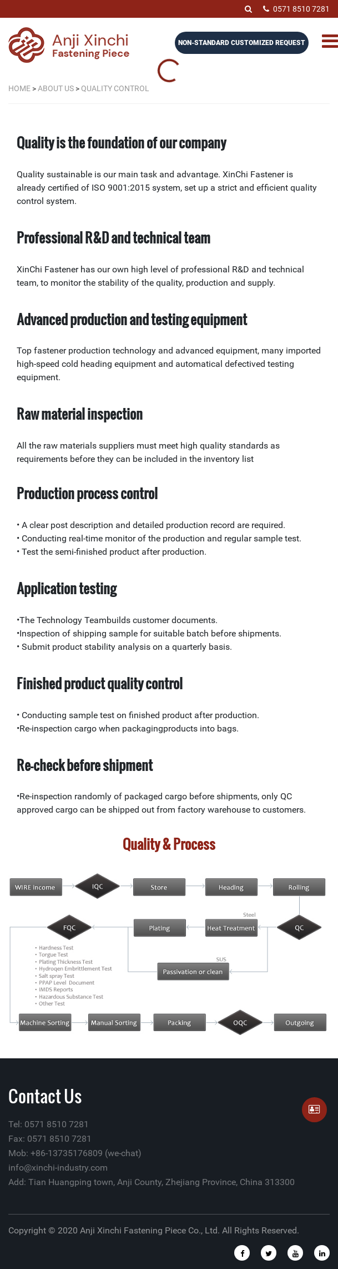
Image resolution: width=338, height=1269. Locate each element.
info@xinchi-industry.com (58, 1167)
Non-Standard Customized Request (241, 43)
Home (19, 88)
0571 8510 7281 (296, 8)
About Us (56, 88)
